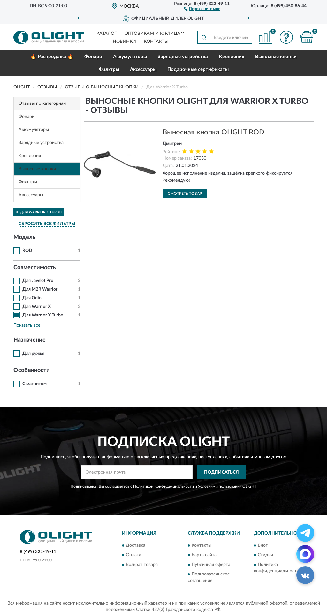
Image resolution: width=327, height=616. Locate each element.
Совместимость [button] (34, 267)
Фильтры (109, 69)
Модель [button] (24, 237)
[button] (202, 8)
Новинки (124, 41)
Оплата (133, 555)
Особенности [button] (31, 370)
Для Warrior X (36, 306)
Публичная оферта (211, 564)
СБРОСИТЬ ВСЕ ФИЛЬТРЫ (47, 224)
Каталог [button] (106, 33)
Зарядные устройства (183, 56)
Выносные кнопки (276, 56)
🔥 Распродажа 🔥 (51, 56)
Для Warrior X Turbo (42, 315)
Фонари (93, 56)
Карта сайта (204, 555)
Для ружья (33, 353)
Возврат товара (142, 564)
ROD (27, 250)
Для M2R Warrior (39, 289)
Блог (263, 545)
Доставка (135, 545)
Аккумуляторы (130, 56)
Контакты (156, 41)
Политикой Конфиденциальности (163, 486)
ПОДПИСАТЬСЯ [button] (221, 472)
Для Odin (32, 298)
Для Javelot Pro (37, 280)
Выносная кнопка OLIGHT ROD (213, 132)
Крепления (231, 56)
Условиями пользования (219, 486)
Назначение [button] (29, 340)
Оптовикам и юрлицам (155, 33)
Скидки (265, 555)
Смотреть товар (185, 193)
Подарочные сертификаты (198, 69)
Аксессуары (143, 69)
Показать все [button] (26, 325)
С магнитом (34, 384)
